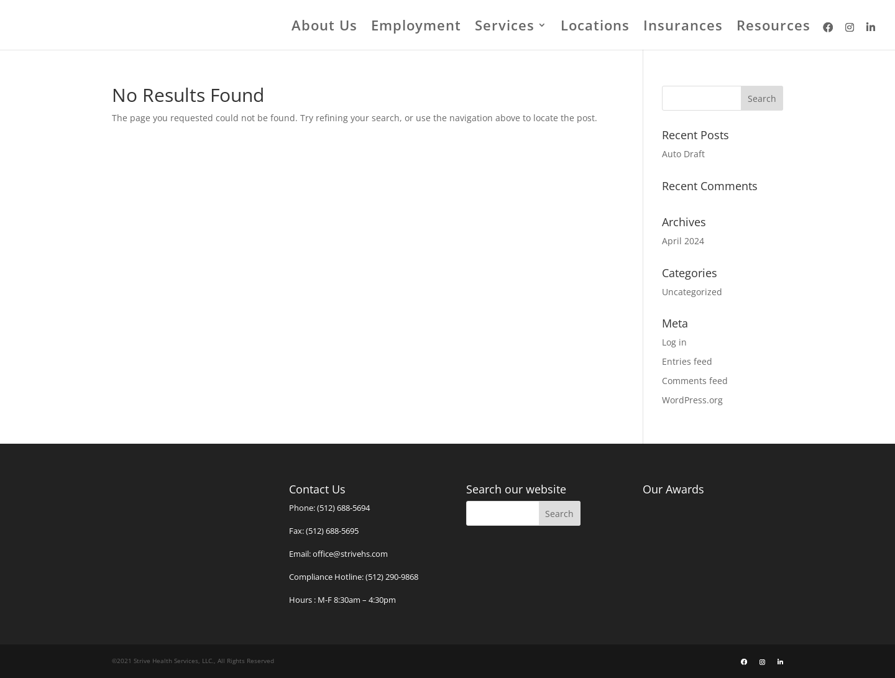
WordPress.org (692, 400)
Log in (674, 342)
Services (505, 27)
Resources (773, 27)
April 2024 (683, 241)
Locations (595, 27)
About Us (324, 27)
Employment (416, 27)
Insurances (683, 27)
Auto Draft (683, 154)
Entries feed (687, 361)
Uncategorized (692, 292)
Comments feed (695, 381)
